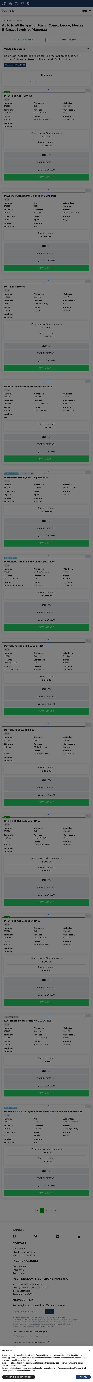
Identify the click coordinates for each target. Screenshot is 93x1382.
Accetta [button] (83, 1377)
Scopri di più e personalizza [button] (18, 1377)
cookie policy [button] (30, 1360)
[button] (89, 1350)
